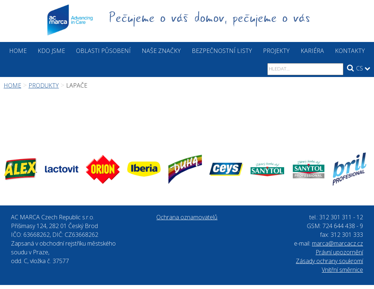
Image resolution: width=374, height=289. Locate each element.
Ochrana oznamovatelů (186, 217)
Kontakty (350, 51)
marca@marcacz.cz (337, 243)
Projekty (276, 51)
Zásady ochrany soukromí (329, 261)
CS (363, 68)
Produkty (43, 85)
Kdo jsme (51, 51)
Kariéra (312, 51)
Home (18, 51)
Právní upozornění (339, 252)
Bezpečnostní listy (222, 51)
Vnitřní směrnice (342, 270)
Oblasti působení (103, 51)
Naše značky (161, 51)
